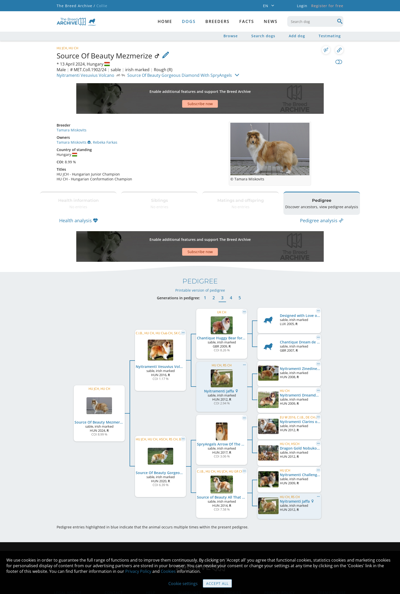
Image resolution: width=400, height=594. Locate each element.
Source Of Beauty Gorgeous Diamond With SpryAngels (179, 75)
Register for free (327, 5)
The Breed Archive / (76, 5)
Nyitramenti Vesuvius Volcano (85, 75)
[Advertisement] (180, 89)
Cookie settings (183, 583)
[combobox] (315, 21)
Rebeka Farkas (105, 124)
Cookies (168, 571)
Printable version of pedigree (200, 259)
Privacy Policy (138, 571)
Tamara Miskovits (71, 112)
